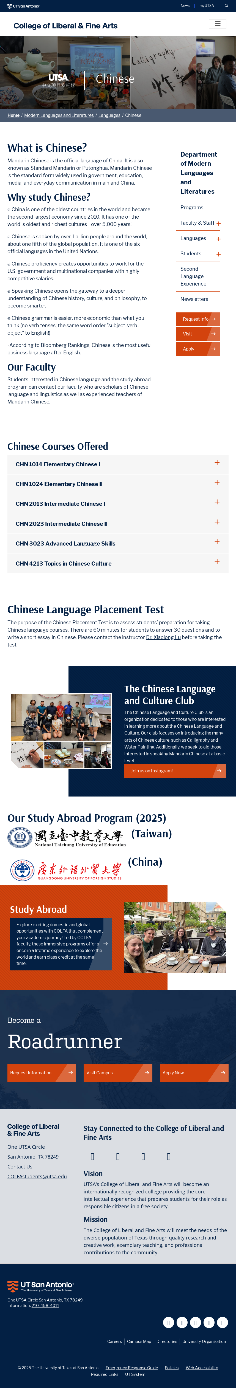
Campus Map (139, 1341)
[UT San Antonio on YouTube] (195, 1322)
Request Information (41, 1072)
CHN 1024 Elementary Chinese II (59, 484)
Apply (199, 349)
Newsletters (194, 299)
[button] (226, 6)
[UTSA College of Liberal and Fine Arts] (64, 24)
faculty (74, 387)
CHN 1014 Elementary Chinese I (58, 464)
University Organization (204, 1341)
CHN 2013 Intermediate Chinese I (60, 503)
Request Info (199, 319)
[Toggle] (217, 24)
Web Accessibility (202, 1367)
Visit (199, 334)
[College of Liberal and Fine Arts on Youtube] (143, 1158)
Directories (167, 1341)
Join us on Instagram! (176, 770)
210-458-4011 (45, 1305)
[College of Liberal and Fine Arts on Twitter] (118, 1158)
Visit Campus (118, 1072)
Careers (114, 1341)
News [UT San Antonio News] (185, 6)
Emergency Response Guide (132, 1367)
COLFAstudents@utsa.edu (37, 1176)
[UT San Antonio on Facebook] (168, 1322)
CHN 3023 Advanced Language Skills (66, 543)
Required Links (104, 1374)
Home (13, 115)
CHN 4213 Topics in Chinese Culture (64, 563)
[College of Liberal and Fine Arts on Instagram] (169, 1158)
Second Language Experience (193, 276)
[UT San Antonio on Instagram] (222, 1322)
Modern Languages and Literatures (59, 115)
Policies (172, 1367)
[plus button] (198, 223)
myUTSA (207, 6)
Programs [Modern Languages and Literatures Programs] (191, 207)
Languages (109, 115)
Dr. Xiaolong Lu (163, 637)
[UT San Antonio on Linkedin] (209, 1322)
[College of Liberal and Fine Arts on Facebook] (92, 1158)
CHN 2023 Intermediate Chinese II (62, 523)
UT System (135, 1374)
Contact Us (19, 1166)
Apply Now (194, 1072)
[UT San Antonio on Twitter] (182, 1322)
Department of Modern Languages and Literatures (198, 173)
